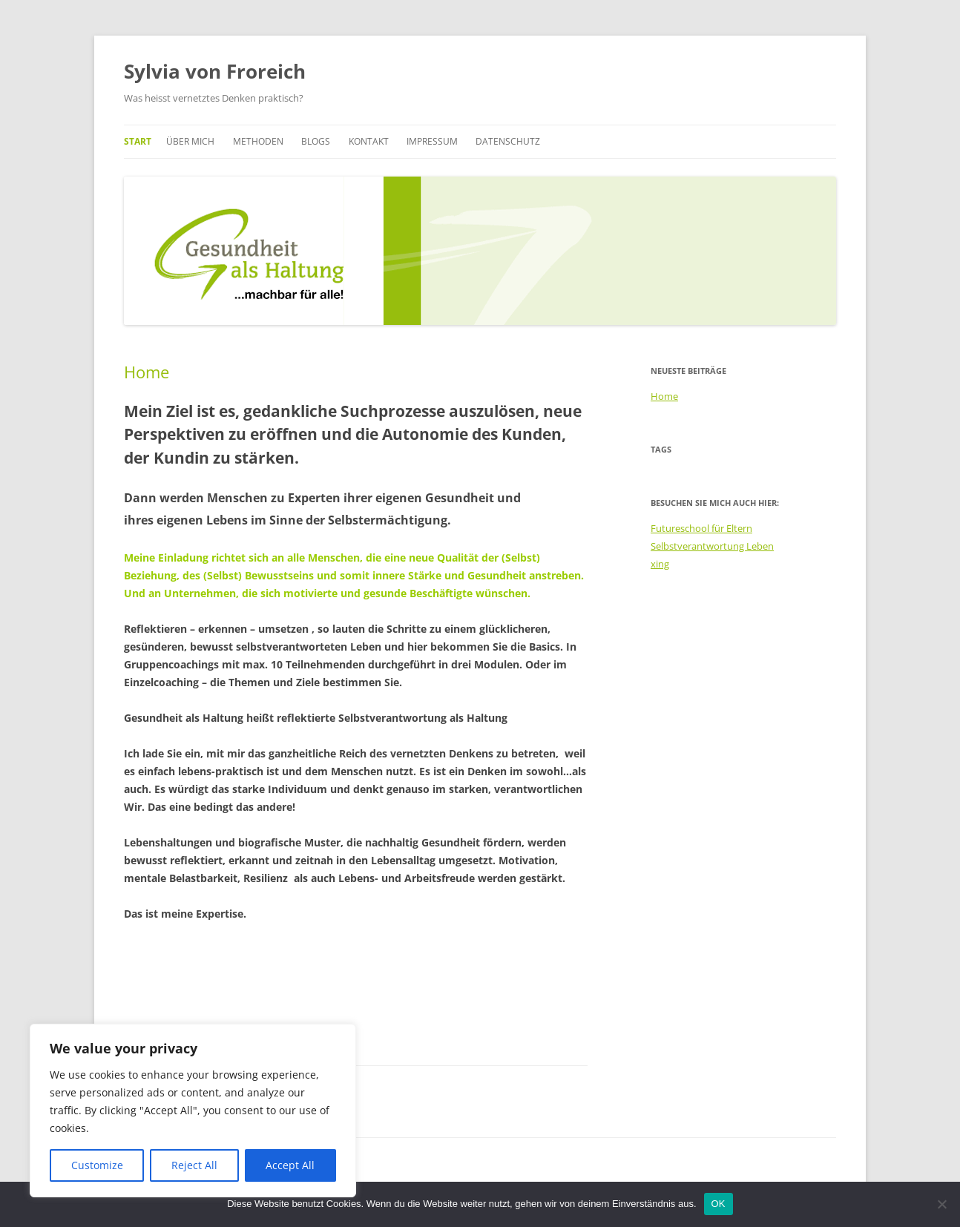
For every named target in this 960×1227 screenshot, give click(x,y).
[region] (193, 1110)
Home (146, 372)
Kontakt (369, 141)
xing (660, 563)
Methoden (258, 141)
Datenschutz (508, 141)
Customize (97, 1165)
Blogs (315, 141)
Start (137, 141)
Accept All (290, 1165)
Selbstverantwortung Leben (712, 546)
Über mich (190, 141)
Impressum (432, 141)
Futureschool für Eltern (701, 528)
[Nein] (941, 1204)
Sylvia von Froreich (215, 71)
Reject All (194, 1165)
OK (718, 1203)
